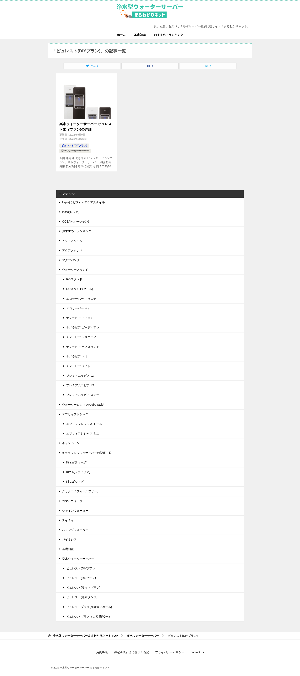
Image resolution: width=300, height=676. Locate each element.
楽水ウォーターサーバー (75, 149)
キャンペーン (71, 441)
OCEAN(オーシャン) (75, 220)
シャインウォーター (75, 509)
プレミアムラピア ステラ (82, 393)
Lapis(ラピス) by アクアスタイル (83, 200)
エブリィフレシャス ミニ (82, 432)
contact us (197, 650)
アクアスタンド (72, 249)
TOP (85, 634)
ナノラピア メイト (78, 364)
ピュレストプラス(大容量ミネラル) (89, 605)
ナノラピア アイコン (79, 316)
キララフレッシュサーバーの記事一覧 (87, 451)
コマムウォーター (73, 499)
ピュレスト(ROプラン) (81, 576)
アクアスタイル (72, 239)
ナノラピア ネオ (77, 354)
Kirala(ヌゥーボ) (76, 460)
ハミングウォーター (75, 528)
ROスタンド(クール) (79, 287)
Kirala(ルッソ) (75, 480)
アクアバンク (71, 258)
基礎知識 (140, 35)
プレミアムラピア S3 (80, 383)
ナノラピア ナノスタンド (82, 345)
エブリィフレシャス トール (84, 422)
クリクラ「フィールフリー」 (81, 489)
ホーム (121, 35)
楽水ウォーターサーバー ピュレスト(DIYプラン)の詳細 (85, 126)
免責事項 (102, 650)
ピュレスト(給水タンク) (81, 595)
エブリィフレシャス (75, 412)
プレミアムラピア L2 (80, 374)
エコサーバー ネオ (78, 306)
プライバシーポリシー (169, 650)
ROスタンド (74, 277)
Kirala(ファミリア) (78, 470)
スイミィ (68, 518)
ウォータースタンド (75, 268)
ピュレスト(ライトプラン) (83, 586)
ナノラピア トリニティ (81, 335)
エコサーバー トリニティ (82, 297)
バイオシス (69, 538)
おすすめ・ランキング (168, 35)
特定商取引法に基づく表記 (131, 650)
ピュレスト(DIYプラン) (74, 144)
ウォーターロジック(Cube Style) (83, 403)
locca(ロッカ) (71, 210)
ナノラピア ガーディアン (82, 326)
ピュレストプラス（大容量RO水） (88, 615)
